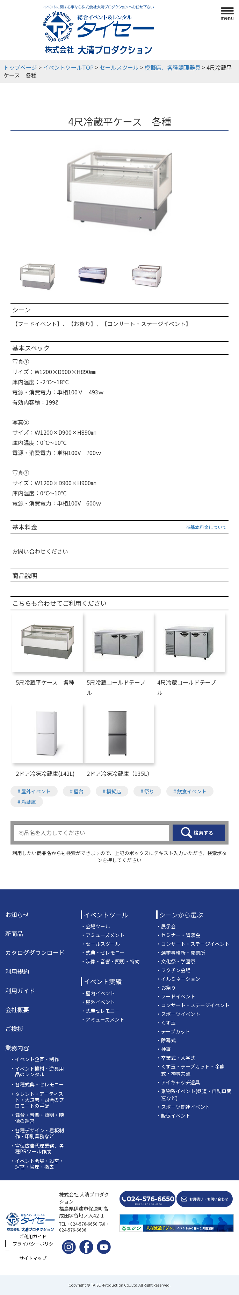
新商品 (14, 933)
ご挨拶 (14, 1028)
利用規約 (17, 971)
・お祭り (166, 987)
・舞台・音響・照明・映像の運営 (37, 1118)
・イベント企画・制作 (34, 1059)
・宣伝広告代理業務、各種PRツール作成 (37, 1149)
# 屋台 (77, 791)
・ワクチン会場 (173, 970)
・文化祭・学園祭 (175, 961)
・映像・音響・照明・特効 (110, 961)
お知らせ (17, 914)
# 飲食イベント (190, 791)
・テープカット (173, 1031)
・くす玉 (166, 1022)
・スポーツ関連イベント (183, 1106)
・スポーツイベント (178, 1013)
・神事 (163, 1048)
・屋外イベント (98, 1001)
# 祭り (147, 791)
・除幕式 (166, 1040)
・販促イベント (173, 1115)
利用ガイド (20, 990)
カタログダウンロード (35, 952)
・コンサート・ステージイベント (193, 943)
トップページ (20, 67)
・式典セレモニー (100, 1010)
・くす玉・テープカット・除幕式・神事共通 (190, 1070)
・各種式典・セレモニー (37, 1084)
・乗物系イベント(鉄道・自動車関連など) (193, 1094)
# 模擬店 (112, 791)
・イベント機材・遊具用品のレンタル (37, 1072)
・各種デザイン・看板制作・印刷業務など (37, 1133)
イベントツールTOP (68, 67)
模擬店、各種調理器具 (173, 67)
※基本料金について (206, 527)
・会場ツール (95, 926)
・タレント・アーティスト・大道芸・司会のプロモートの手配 (37, 1099)
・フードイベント (175, 996)
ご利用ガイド (32, 1236)
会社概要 (17, 1009)
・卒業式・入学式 (175, 1057)
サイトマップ (32, 1258)
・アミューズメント (102, 934)
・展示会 (166, 926)
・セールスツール (100, 943)
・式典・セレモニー (103, 952)
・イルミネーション (178, 978)
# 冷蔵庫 (26, 801)
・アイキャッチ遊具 (178, 1082)
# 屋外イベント (34, 791)
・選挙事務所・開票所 (180, 952)
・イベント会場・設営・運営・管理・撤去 (37, 1164)
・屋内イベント (98, 993)
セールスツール (119, 67)
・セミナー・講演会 (178, 934)
